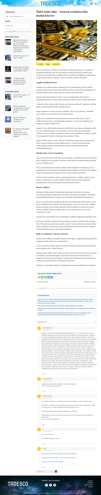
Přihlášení (90, 483)
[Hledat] (7, 16)
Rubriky (90, 481)
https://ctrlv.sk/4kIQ (47, 434)
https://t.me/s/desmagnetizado (50, 419)
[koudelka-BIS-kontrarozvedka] (8, 106)
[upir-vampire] (8, 55)
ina (43, 429)
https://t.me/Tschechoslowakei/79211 (65, 457)
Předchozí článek (43, 282)
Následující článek (90, 282)
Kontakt (90, 486)
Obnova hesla (89, 485)
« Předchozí (40, 471)
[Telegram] (42, 277)
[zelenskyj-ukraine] (8, 67)
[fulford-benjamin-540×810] (8, 40)
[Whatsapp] (45, 277)
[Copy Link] (39, 277)
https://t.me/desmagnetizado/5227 (52, 386)
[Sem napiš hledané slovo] (18, 16)
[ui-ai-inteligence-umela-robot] (8, 117)
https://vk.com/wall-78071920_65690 (52, 461)
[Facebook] (51, 277)
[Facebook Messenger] (48, 277)
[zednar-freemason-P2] (8, 128)
